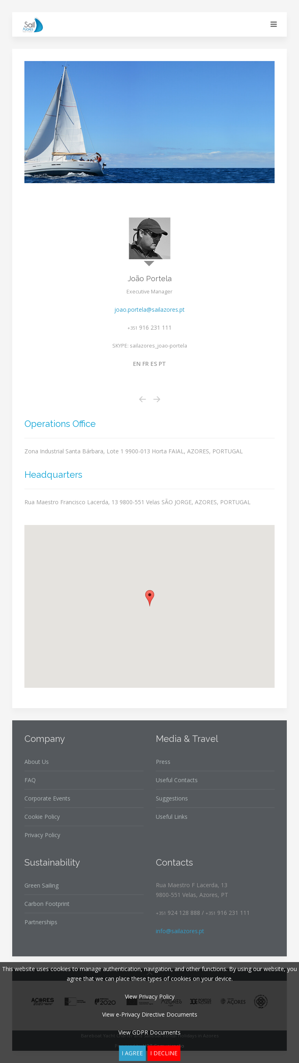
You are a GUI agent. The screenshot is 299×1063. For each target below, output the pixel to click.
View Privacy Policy (150, 996)
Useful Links (172, 816)
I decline (163, 1053)
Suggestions (172, 798)
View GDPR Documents (149, 1032)
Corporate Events (47, 798)
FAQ (30, 780)
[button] (149, 598)
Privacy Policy (42, 835)
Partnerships (40, 922)
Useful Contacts (177, 780)
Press (163, 762)
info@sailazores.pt (180, 931)
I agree (132, 1053)
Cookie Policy (42, 816)
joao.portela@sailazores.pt (149, 309)
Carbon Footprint (47, 904)
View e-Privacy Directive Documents (149, 1014)
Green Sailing (41, 885)
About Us (36, 762)
